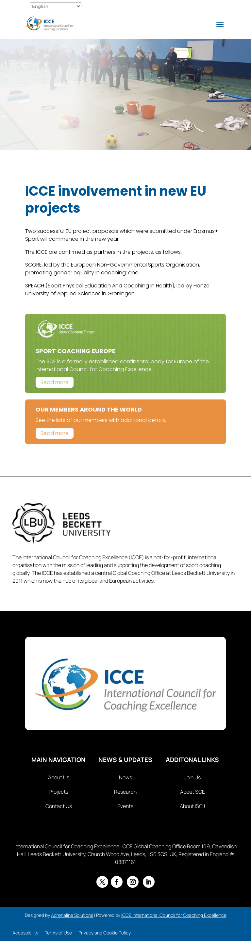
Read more (55, 382)
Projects (58, 791)
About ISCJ (192, 806)
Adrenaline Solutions (72, 915)
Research (125, 791)
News (125, 777)
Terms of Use (58, 933)
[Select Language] (55, 6)
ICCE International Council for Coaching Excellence (173, 915)
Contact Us (58, 806)
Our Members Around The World (89, 409)
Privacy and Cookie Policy (104, 933)
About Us (58, 777)
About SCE (192, 791)
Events (125, 806)
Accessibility (25, 933)
